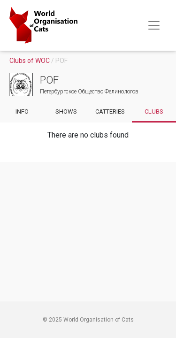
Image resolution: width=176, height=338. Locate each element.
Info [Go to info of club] (22, 111)
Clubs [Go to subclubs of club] (154, 111)
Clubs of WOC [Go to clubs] (30, 60)
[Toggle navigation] (154, 25)
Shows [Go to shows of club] (66, 111)
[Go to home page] (43, 25)
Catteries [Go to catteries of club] (110, 111)
